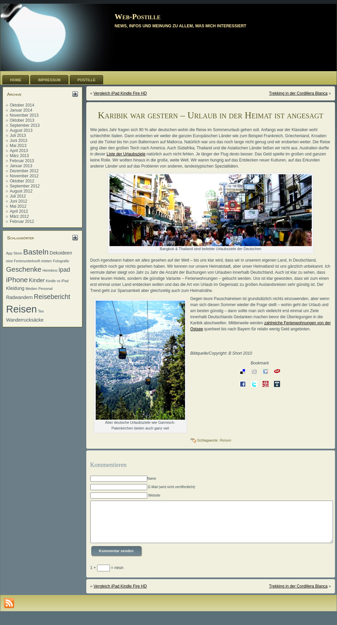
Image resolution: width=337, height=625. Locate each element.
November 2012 (24, 176)
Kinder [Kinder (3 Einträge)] (37, 280)
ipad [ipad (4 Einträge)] (64, 269)
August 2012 (21, 191)
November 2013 (24, 115)
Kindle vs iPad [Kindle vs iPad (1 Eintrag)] (57, 281)
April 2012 (19, 211)
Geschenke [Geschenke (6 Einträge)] (23, 269)
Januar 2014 (21, 110)
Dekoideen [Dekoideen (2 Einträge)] (61, 253)
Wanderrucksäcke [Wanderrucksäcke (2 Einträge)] (24, 320)
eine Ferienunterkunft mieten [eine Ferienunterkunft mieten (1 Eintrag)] (29, 261)
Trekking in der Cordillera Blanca (298, 93)
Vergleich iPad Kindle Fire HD (120, 93)
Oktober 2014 (22, 105)
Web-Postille (137, 16)
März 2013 (19, 155)
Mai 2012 (18, 206)
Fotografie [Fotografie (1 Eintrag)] (61, 261)
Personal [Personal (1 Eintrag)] (45, 289)
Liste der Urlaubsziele (125, 154)
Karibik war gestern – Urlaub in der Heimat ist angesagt (210, 115)
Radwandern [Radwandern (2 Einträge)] (19, 297)
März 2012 (19, 216)
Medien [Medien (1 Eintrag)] (31, 289)
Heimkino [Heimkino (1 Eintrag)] (49, 270)
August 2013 (21, 130)
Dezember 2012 (24, 171)
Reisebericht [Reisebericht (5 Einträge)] (52, 296)
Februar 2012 (22, 221)
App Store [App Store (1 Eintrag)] (14, 253)
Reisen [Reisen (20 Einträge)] (21, 309)
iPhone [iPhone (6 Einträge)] (17, 280)
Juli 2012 (18, 196)
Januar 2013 (21, 165)
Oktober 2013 (22, 120)
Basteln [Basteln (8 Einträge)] (36, 252)
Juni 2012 (18, 201)
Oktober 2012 (22, 181)
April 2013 (19, 150)
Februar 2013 (22, 160)
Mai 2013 (18, 145)
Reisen (225, 440)
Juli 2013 (18, 135)
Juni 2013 (18, 140)
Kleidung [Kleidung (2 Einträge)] (15, 288)
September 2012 (25, 186)
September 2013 (25, 125)
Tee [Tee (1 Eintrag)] (41, 311)
